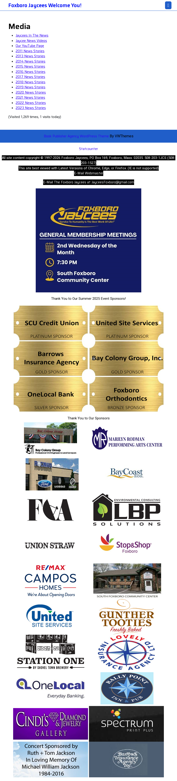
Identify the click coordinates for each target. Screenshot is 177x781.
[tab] (168, 5)
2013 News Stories (30, 56)
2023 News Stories (31, 108)
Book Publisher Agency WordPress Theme (77, 136)
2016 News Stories (30, 72)
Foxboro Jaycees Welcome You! (45, 5)
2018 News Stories (30, 82)
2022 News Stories (31, 103)
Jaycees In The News (32, 35)
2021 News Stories (30, 97)
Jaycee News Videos (31, 40)
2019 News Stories (30, 87)
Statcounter (88, 149)
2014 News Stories (30, 61)
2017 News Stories (30, 77)
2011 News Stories (30, 51)
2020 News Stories (31, 92)
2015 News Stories (30, 66)
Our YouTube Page (30, 46)
